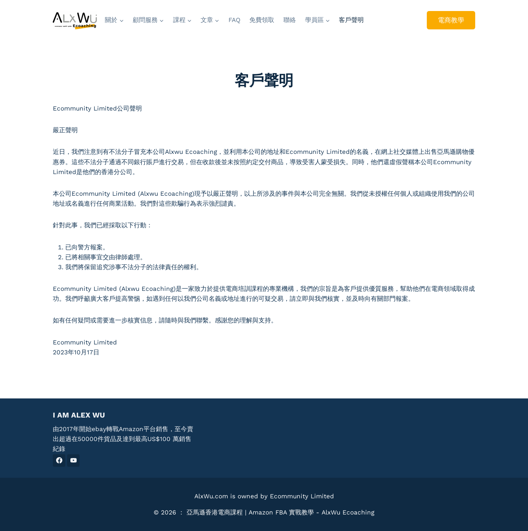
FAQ (234, 20)
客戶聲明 (351, 20)
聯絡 (289, 20)
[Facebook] (59, 460)
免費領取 (261, 20)
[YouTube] (73, 460)
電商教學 (451, 20)
